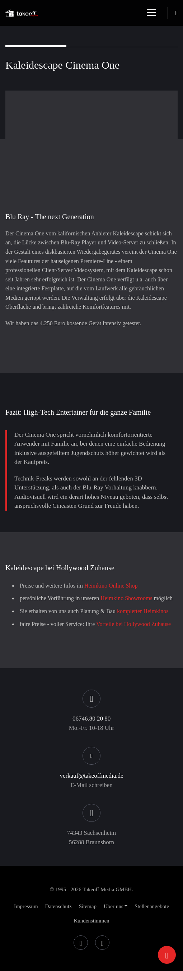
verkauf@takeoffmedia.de (91, 775)
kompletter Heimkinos (143, 611)
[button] (115, 906)
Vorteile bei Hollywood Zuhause (133, 624)
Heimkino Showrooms (126, 598)
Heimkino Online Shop (110, 586)
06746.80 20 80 (91, 718)
